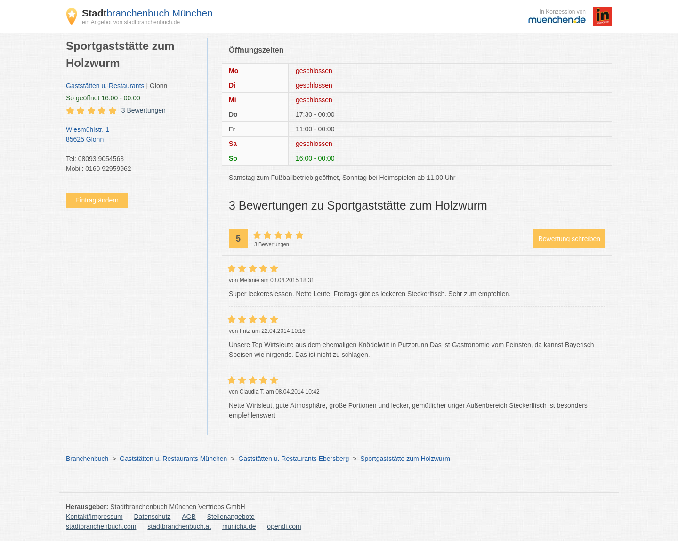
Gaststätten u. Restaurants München (173, 458)
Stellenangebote (231, 516)
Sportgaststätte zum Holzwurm (405, 458)
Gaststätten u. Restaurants (105, 85)
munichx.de (239, 526)
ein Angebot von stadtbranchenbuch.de (131, 22)
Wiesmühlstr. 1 (132, 135)
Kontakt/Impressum (94, 516)
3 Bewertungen (143, 110)
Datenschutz (152, 516)
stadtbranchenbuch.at (179, 526)
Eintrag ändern (97, 200)
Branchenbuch (87, 458)
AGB (189, 516)
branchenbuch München (147, 13)
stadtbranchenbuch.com (101, 526)
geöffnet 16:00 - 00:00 (103, 98)
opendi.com (284, 526)
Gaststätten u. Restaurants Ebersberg (293, 458)
